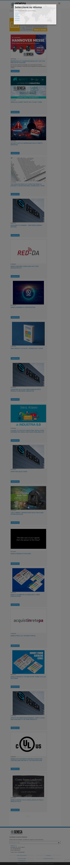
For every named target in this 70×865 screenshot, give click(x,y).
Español (17, 18)
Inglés (16, 15)
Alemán (17, 20)
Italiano (17, 13)
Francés (17, 16)
